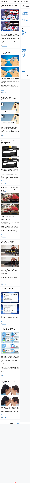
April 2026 (23, 30)
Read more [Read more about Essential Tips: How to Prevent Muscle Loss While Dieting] (2, 281)
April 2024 (23, 55)
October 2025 (24, 36)
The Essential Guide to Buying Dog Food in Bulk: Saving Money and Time (9, 189)
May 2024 (23, 54)
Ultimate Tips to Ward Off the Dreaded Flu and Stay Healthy (8, 329)
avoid (2, 283)
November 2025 (24, 35)
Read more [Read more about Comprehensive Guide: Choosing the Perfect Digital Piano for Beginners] (2, 180)
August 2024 (23, 51)
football (3, 46)
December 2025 (24, 34)
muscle (4, 283)
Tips (2, 45)
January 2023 (23, 71)
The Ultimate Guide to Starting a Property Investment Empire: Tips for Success (9, 99)
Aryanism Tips (4, 1)
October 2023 (24, 61)
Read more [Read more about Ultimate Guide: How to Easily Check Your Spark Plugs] (2, 90)
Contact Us (18, 1)
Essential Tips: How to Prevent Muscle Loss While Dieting (8, 242)
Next (6, 420)
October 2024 (24, 49)
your (5, 92)
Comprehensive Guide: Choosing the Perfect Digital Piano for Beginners (9, 142)
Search (23, 5)
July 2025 (23, 39)
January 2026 (23, 33)
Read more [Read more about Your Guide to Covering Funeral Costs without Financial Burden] (2, 414)
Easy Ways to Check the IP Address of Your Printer (10, 289)
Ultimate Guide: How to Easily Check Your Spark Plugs (8, 51)
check (2, 92)
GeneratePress (18, 423)
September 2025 (24, 37)
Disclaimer (27, 1)
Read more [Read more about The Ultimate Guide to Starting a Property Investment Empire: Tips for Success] (2, 133)
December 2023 (24, 59)
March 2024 (23, 56)
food (2, 236)
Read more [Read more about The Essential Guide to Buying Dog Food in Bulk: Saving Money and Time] (2, 234)
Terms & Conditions (22, 1)
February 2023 (24, 70)
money (6, 46)
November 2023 (24, 60)
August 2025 (23, 38)
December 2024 (24, 47)
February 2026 (24, 32)
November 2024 (24, 48)
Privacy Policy (14, 1)
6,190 (4, 420)
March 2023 (23, 69)
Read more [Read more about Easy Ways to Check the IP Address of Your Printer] (2, 321)
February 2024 (24, 57)
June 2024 (23, 53)
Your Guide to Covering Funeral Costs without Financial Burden (9, 380)
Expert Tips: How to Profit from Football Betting (9, 6)
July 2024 (23, 52)
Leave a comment (4, 136)
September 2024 (24, 50)
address (3, 323)
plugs (3, 92)
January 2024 (23, 58)
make (4, 46)
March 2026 (23, 31)
